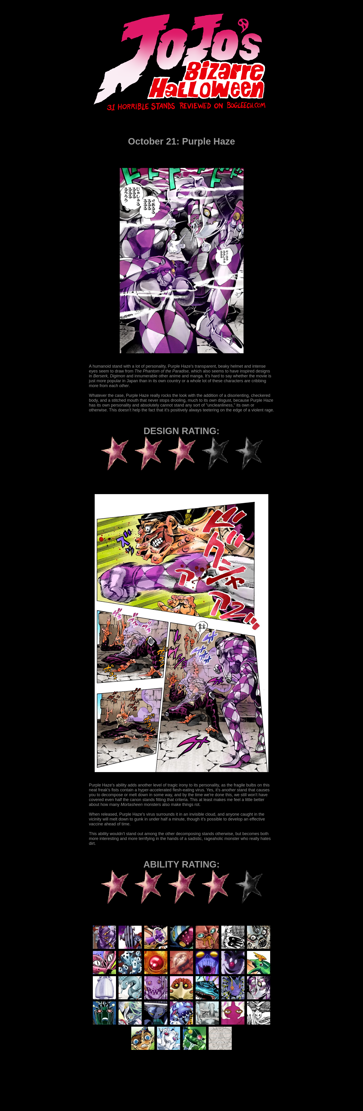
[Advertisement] (173, 1079)
